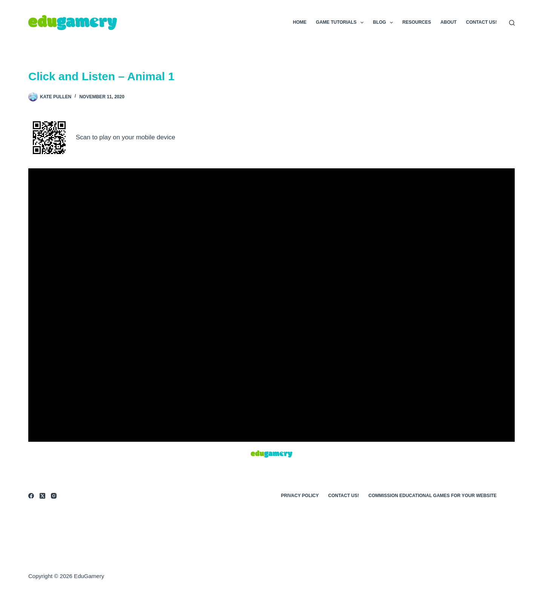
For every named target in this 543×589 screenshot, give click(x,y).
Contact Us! (481, 22)
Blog (384, 22)
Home (300, 22)
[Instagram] (54, 496)
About (448, 22)
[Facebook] (31, 496)
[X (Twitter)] (42, 496)
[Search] (512, 23)
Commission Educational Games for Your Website (432, 495)
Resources (416, 22)
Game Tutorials (341, 22)
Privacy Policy (300, 495)
